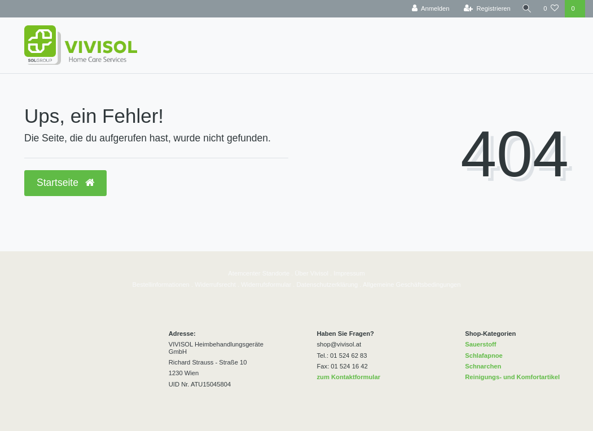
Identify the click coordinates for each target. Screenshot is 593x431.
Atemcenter (244, 273)
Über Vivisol (311, 273)
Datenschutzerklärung (327, 284)
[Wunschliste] (551, 8)
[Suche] (526, 8)
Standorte (275, 273)
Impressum (348, 273)
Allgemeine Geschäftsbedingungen (412, 284)
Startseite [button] (65, 182)
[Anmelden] (428, 8)
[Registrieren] (485, 8)
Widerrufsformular (266, 284)
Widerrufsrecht (215, 284)
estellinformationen (163, 284)
